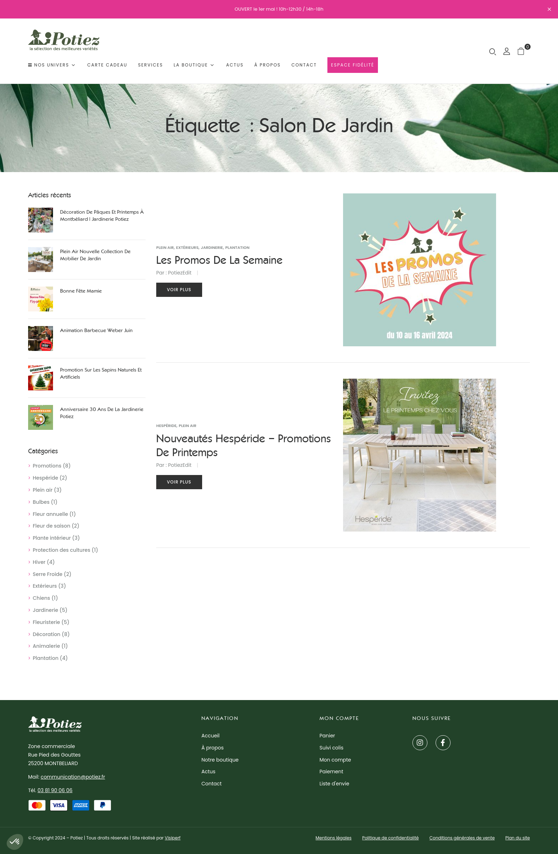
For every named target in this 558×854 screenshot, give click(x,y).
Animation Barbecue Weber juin (96, 330)
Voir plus (179, 290)
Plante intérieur (52, 537)
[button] (523, 51)
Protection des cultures (61, 550)
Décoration (46, 634)
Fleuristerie (46, 622)
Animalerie (46, 646)
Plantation (45, 658)
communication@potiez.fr (73, 776)
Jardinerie (45, 610)
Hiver (39, 562)
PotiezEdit (179, 272)
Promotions (47, 465)
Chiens (41, 598)
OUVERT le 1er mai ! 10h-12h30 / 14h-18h (279, 9)
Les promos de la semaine (219, 260)
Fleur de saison (51, 525)
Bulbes (41, 502)
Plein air (43, 489)
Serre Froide (47, 574)
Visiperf (172, 838)
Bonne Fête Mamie (81, 291)
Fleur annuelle (50, 514)
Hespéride (45, 477)
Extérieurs (45, 585)
